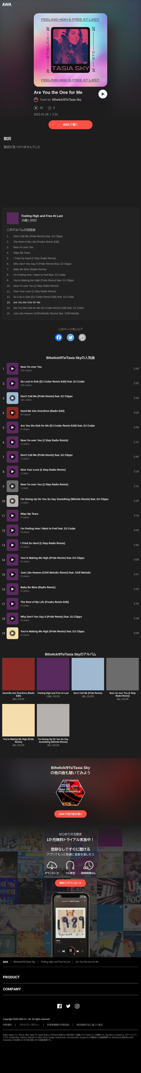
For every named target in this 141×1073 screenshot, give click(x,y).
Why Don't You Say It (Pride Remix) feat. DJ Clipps (42, 263)
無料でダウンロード (70, 883)
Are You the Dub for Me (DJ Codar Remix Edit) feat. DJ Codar (48, 307)
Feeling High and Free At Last (42, 216)
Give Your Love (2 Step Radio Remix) (34, 291)
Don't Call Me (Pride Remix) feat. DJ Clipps (38, 236)
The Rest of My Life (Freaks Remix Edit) (36, 241)
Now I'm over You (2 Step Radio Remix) (36, 285)
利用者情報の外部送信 (58, 1025)
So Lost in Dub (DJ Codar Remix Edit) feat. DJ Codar (43, 296)
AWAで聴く (70, 124)
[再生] (102, 94)
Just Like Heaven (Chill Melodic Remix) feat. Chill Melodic (46, 313)
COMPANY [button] (12, 989)
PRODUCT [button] (11, 977)
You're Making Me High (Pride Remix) (18, 740)
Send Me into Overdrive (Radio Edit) (18, 694)
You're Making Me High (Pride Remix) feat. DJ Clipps (43, 280)
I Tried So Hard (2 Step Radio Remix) (34, 258)
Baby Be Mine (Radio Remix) (30, 269)
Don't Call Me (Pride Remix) (87, 693)
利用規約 (7, 1025)
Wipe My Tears (21, 252)
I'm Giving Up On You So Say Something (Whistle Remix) (53, 740)
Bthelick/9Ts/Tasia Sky (66, 99)
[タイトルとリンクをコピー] (82, 337)
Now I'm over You (23, 247)
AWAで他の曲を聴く (70, 814)
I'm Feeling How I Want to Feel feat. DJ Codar (39, 274)
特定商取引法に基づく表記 (90, 1025)
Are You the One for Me (86, 962)
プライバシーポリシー (29, 1025)
